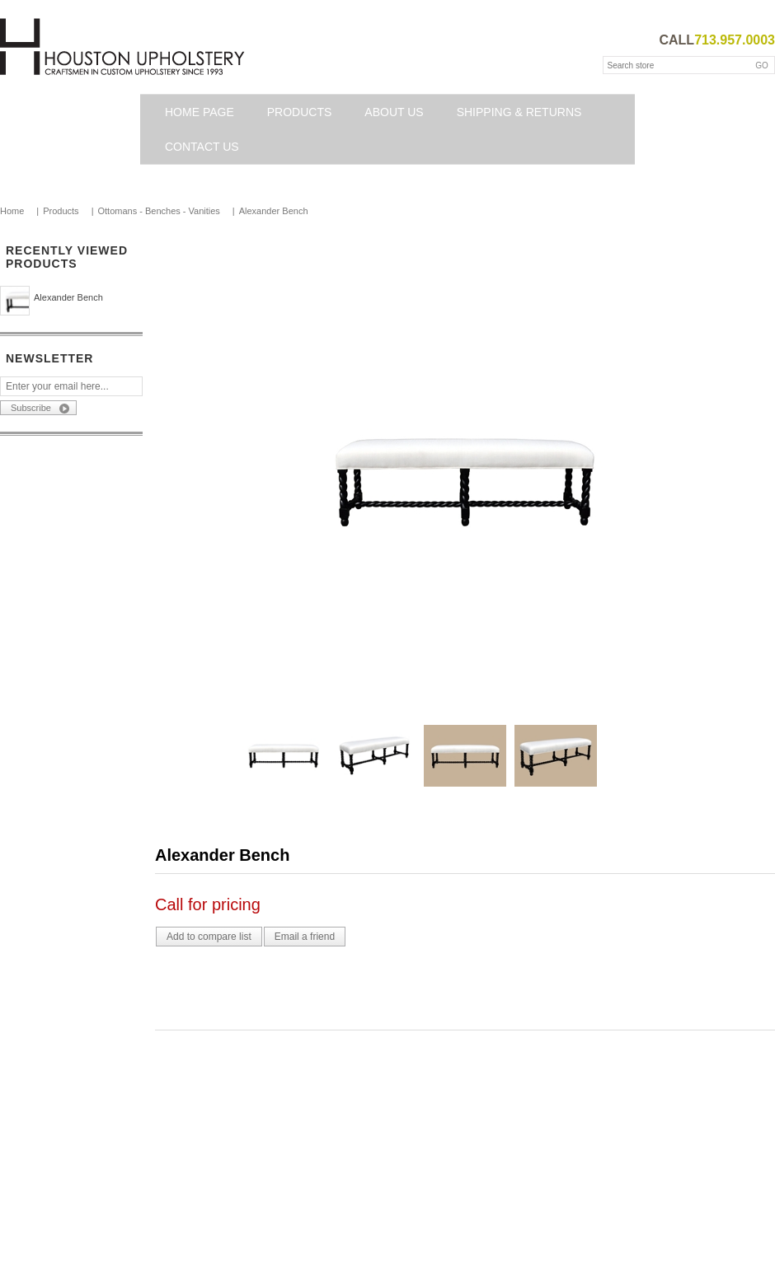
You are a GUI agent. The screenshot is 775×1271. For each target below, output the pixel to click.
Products (299, 112)
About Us (393, 112)
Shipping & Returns (519, 112)
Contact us (202, 146)
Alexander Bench (68, 297)
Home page (199, 112)
